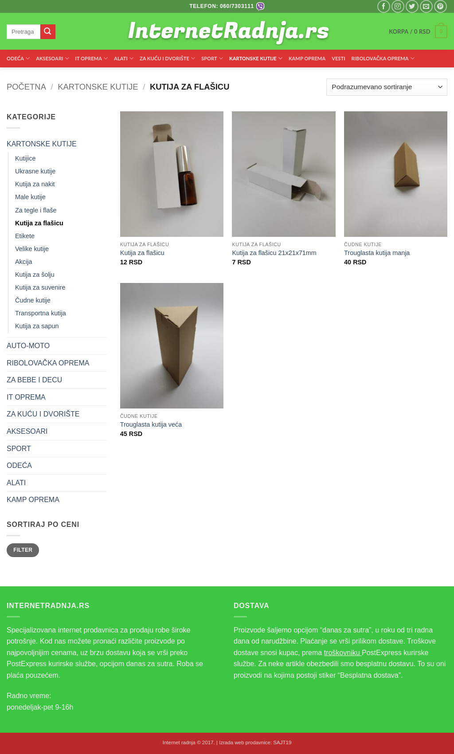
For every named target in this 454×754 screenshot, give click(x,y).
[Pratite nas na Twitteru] (412, 6)
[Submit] (47, 31)
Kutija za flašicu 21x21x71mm (274, 252)
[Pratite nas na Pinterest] (440, 6)
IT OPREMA (91, 58)
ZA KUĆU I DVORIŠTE (167, 58)
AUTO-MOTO (28, 346)
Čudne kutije (33, 300)
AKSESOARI (52, 58)
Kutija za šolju (35, 274)
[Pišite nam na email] (426, 6)
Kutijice (25, 158)
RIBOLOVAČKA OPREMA (383, 58)
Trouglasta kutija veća (151, 424)
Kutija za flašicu (39, 223)
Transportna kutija (40, 313)
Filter (22, 550)
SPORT (212, 58)
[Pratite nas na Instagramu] (397, 6)
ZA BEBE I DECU (34, 380)
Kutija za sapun (37, 326)
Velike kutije (32, 248)
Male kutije (30, 196)
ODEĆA (18, 58)
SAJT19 (282, 742)
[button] (418, 32)
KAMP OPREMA (307, 58)
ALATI (123, 58)
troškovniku (343, 652)
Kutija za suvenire (40, 287)
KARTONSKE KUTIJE (255, 58)
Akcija (23, 261)
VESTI (338, 58)
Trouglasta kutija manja (377, 252)
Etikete (25, 236)
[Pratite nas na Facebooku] (383, 6)
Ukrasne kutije (35, 171)
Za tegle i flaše (36, 210)
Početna (26, 86)
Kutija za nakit (35, 184)
